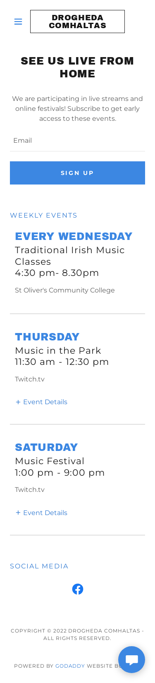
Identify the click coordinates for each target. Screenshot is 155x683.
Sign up (78, 173)
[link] (77, 21)
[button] (20, 21)
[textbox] (77, 140)
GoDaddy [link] (70, 666)
